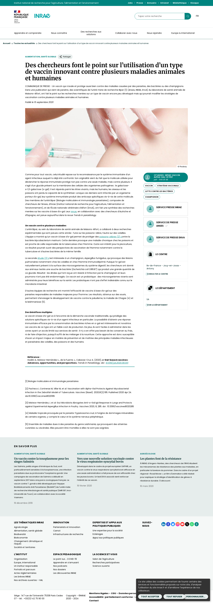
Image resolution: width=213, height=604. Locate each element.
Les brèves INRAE (22, 576)
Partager (65, 56)
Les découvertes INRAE (64, 573)
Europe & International (183, 33)
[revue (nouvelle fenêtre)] (74, 211)
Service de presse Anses (167, 224)
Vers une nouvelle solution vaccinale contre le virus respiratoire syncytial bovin (105, 460)
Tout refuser (174, 596)
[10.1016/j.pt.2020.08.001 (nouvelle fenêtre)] (117, 362)
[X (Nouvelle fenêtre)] (187, 524)
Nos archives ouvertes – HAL (28, 580)
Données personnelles (131, 593)
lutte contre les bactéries (159, 191)
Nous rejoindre (154, 33)
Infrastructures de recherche (68, 534)
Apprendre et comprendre (27, 33)
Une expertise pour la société (108, 530)
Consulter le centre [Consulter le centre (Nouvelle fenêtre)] (158, 274)
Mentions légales (98, 593)
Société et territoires (24, 547)
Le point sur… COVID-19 (65, 558)
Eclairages (98, 534)
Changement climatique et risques (28, 542)
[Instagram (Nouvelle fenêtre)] (178, 524)
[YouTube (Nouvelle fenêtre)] (182, 524)
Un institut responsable (26, 565)
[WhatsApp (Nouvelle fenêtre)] (192, 524)
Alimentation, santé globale (40, 56)
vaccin (149, 185)
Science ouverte (101, 565)
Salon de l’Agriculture (103, 558)
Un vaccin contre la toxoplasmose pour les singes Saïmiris (41, 460)
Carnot (56, 530)
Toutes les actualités (24, 43)
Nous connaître (59, 33)
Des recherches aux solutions (91, 33)
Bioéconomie (21, 537)
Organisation (20, 558)
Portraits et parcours (24, 569)
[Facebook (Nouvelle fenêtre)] (168, 524)
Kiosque (195, 3)
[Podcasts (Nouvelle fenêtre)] (197, 524)
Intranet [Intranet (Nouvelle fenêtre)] (164, 3)
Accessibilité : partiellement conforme (111, 597)
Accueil (6, 43)
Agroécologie (147, 453)
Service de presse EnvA (170, 239)
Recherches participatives (106, 562)
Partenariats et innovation (66, 527)
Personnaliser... (195, 596)
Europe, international (24, 562)
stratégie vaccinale (168, 185)
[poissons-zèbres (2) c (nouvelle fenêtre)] (110, 236)
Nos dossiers (59, 569)
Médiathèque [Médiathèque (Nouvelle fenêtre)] (180, 3)
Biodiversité (20, 534)
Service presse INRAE (169, 209)
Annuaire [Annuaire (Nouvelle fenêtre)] (151, 3)
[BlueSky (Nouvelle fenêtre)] (173, 524)
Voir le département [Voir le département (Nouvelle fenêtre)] (158, 305)
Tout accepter (150, 596)
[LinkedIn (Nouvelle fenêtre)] (163, 524)
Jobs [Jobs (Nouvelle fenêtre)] (130, 3)
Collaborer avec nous (126, 33)
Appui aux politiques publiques (108, 537)
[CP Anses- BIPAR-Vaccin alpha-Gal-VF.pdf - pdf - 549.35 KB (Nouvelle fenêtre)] (165, 177)
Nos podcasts (60, 565)
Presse (140, 3)
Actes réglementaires (25, 573)
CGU (113, 593)
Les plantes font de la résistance (160, 458)
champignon (151, 197)
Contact (94, 600)
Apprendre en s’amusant (66, 562)
